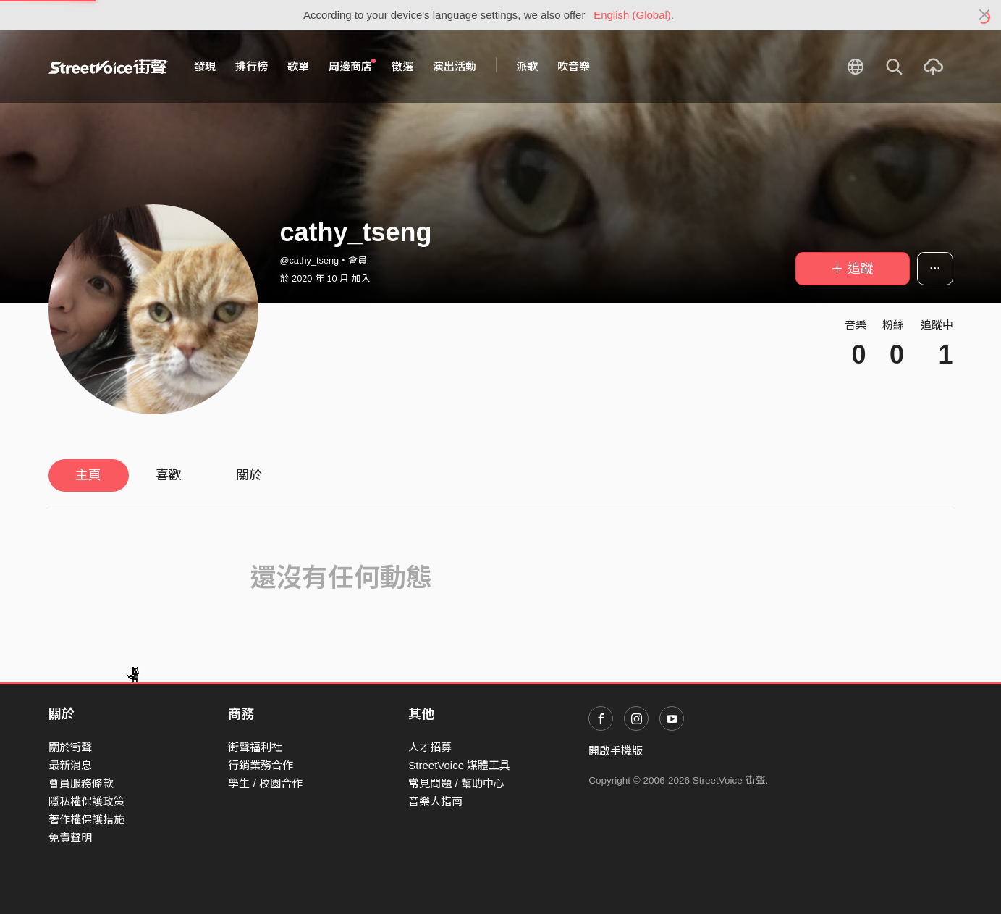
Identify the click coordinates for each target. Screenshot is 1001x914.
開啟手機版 (615, 751)
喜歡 (169, 475)
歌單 (298, 66)
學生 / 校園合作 (265, 783)
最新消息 (70, 765)
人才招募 (430, 747)
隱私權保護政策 (86, 801)
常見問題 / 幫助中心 (456, 783)
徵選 (402, 66)
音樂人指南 (435, 801)
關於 (249, 475)
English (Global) (632, 15)
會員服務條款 (81, 783)
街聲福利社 (255, 747)
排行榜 (251, 66)
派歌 (527, 66)
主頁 (88, 475)
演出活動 (454, 66)
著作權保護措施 (86, 819)
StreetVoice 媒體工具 (459, 765)
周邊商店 (352, 66)
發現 (205, 66)
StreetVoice (108, 66)
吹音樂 (573, 66)
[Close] (984, 15)
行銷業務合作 (260, 765)
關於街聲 (70, 747)
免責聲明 (70, 837)
